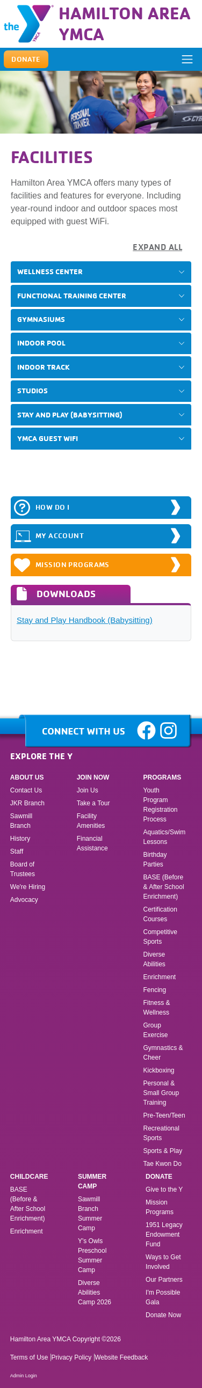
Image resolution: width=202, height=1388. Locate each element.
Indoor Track (43, 367)
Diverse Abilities (154, 959)
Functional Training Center (71, 295)
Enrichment (159, 977)
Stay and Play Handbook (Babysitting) (85, 620)
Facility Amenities (91, 820)
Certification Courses (160, 914)
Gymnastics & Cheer (163, 1052)
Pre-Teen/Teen (164, 1115)
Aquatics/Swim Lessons (164, 837)
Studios (32, 390)
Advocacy (24, 900)
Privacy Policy (71, 1357)
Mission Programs (62, 565)
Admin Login (23, 1375)
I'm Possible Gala (163, 1297)
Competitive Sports (160, 936)
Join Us (87, 790)
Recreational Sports (161, 1133)
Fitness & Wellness (156, 1007)
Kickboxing (159, 1070)
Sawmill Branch (21, 820)
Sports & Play (163, 1151)
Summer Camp (92, 1181)
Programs (162, 777)
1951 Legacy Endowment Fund (164, 1234)
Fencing (155, 990)
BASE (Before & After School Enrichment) (163, 886)
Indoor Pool (41, 343)
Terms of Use (29, 1357)
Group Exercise (155, 1030)
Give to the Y (164, 1189)
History (20, 838)
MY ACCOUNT (49, 536)
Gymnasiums (41, 319)
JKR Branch (27, 803)
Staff (16, 851)
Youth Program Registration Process (160, 805)
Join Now (93, 777)
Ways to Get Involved (163, 1262)
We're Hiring (27, 887)
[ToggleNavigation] (187, 59)
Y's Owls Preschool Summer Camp (92, 1255)
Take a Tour (93, 803)
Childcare (29, 1176)
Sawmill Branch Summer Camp (90, 1213)
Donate (159, 1176)
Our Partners (164, 1279)
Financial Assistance (92, 843)
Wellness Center (50, 271)
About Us (27, 777)
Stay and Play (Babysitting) (69, 415)
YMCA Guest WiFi (47, 438)
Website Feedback (121, 1357)
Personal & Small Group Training (161, 1092)
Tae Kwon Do (162, 1163)
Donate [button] (26, 59)
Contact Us (26, 790)
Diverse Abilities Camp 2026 (94, 1292)
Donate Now (163, 1315)
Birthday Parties (155, 859)
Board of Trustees (22, 869)
